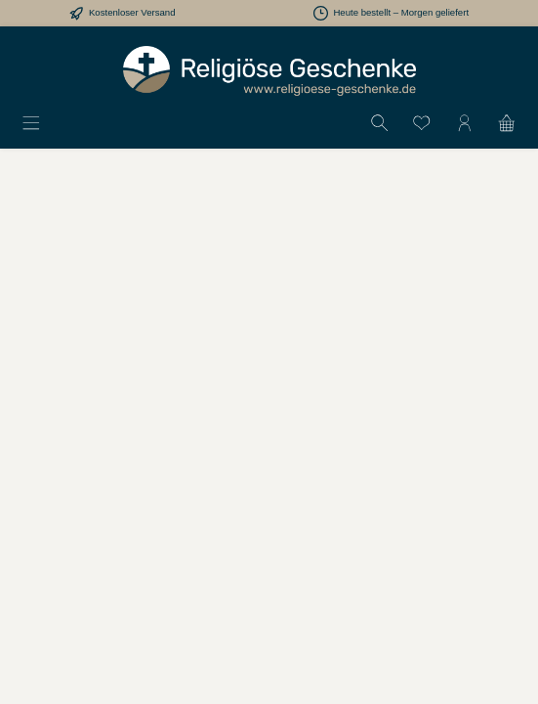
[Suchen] (379, 122)
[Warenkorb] (506, 122)
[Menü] (31, 122)
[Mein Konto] (464, 122)
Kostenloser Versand (132, 12)
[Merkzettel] (421, 122)
